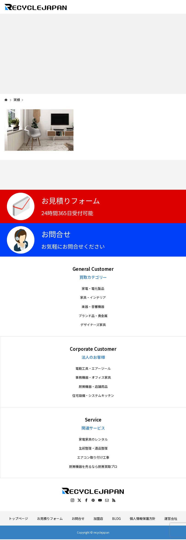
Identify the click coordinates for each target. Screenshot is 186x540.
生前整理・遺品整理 (93, 448)
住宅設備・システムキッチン (93, 395)
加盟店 (98, 518)
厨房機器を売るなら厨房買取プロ (93, 466)
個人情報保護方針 (142, 518)
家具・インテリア (93, 297)
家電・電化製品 (93, 288)
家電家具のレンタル (93, 439)
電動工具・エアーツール (93, 368)
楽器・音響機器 (93, 306)
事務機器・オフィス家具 (93, 377)
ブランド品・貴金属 (93, 316)
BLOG (116, 518)
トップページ (18, 518)
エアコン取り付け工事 (93, 457)
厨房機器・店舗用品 (93, 386)
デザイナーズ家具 (93, 325)
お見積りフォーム (50, 518)
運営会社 (170, 518)
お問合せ (78, 518)
